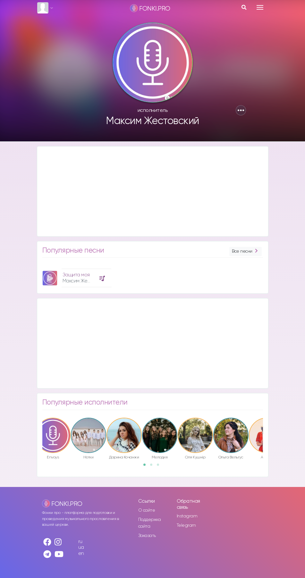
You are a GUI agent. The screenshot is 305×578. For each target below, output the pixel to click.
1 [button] (146, 467)
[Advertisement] (152, 191)
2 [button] (153, 467)
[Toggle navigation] (260, 7)
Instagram (187, 516)
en (81, 553)
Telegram (186, 525)
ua (81, 547)
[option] (76, 275)
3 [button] (160, 467)
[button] (241, 110)
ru (80, 541)
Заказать (147, 535)
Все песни (245, 251)
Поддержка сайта (149, 523)
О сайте (146, 510)
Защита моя (76, 274)
